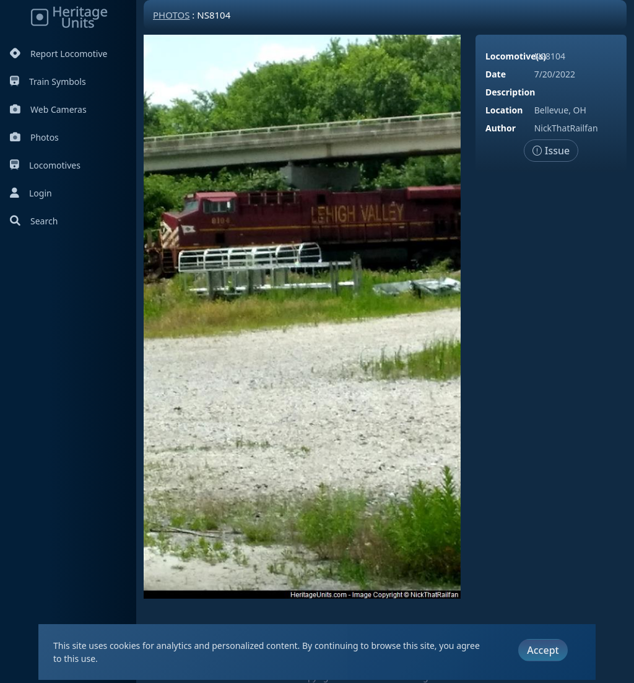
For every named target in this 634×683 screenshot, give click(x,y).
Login (31, 193)
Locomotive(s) (515, 56)
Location (504, 110)
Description (510, 92)
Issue (551, 150)
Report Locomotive (58, 53)
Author (500, 128)
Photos (34, 137)
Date (495, 74)
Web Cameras (48, 109)
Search (34, 221)
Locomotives (45, 165)
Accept (542, 650)
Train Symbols (48, 81)
